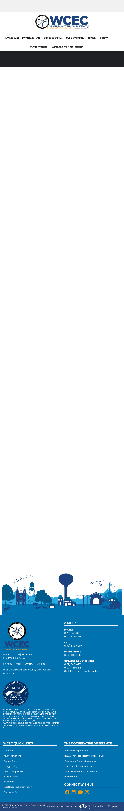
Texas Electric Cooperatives (78, 766)
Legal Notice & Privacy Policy (17, 787)
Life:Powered (70, 776)
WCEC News (9, 781)
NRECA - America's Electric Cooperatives (84, 755)
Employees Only (11, 792)
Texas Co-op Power (13, 771)
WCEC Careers (10, 776)
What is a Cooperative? (75, 750)
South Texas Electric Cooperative (80, 771)
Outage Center (38, 46)
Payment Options (12, 755)
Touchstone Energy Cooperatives (80, 761)
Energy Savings (10, 766)
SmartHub (8, 750)
